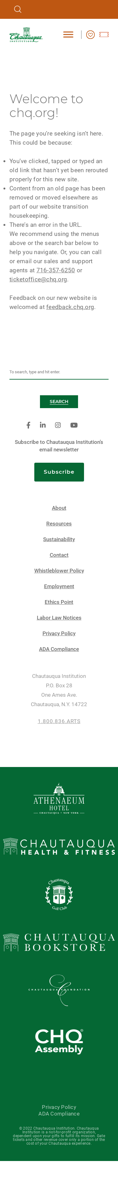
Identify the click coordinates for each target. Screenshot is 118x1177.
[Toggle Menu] (68, 34)
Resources (59, 524)
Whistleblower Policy (59, 571)
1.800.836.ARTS (59, 721)
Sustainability (59, 539)
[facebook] (28, 425)
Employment (59, 586)
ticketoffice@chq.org (38, 279)
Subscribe (59, 472)
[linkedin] (43, 425)
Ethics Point (59, 602)
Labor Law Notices (59, 618)
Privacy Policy (59, 633)
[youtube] (74, 425)
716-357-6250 (56, 270)
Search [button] (59, 401)
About (59, 508)
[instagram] (58, 425)
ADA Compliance (59, 649)
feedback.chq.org (70, 307)
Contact (59, 555)
